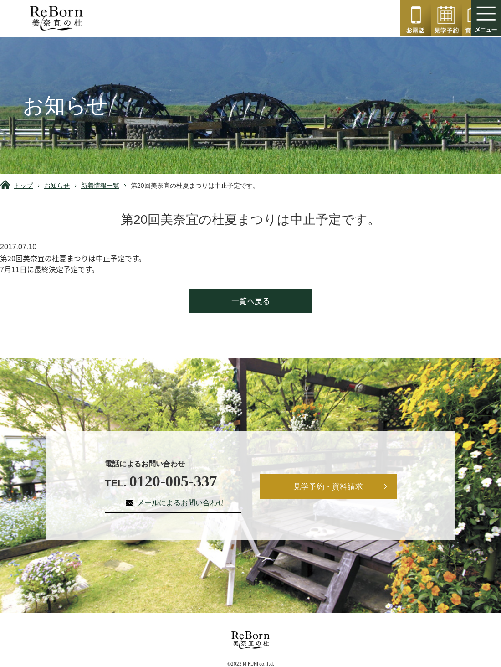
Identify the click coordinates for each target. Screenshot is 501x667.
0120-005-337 (415, 18)
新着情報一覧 (100, 185)
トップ (23, 185)
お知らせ (57, 185)
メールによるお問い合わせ (181, 503)
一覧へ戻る (250, 300)
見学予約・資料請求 (328, 486)
